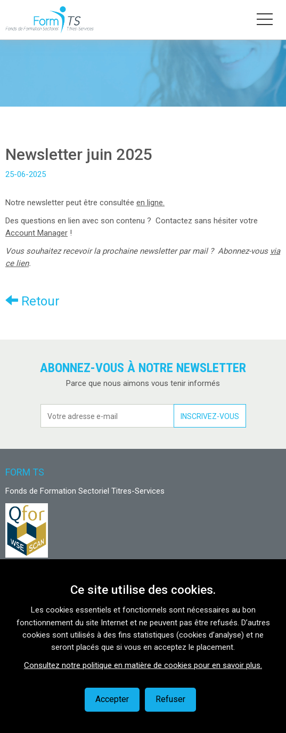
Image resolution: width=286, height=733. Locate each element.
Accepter (112, 699)
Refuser (170, 699)
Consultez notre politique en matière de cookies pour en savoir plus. (143, 665)
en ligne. (150, 202)
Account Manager (36, 233)
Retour (32, 301)
